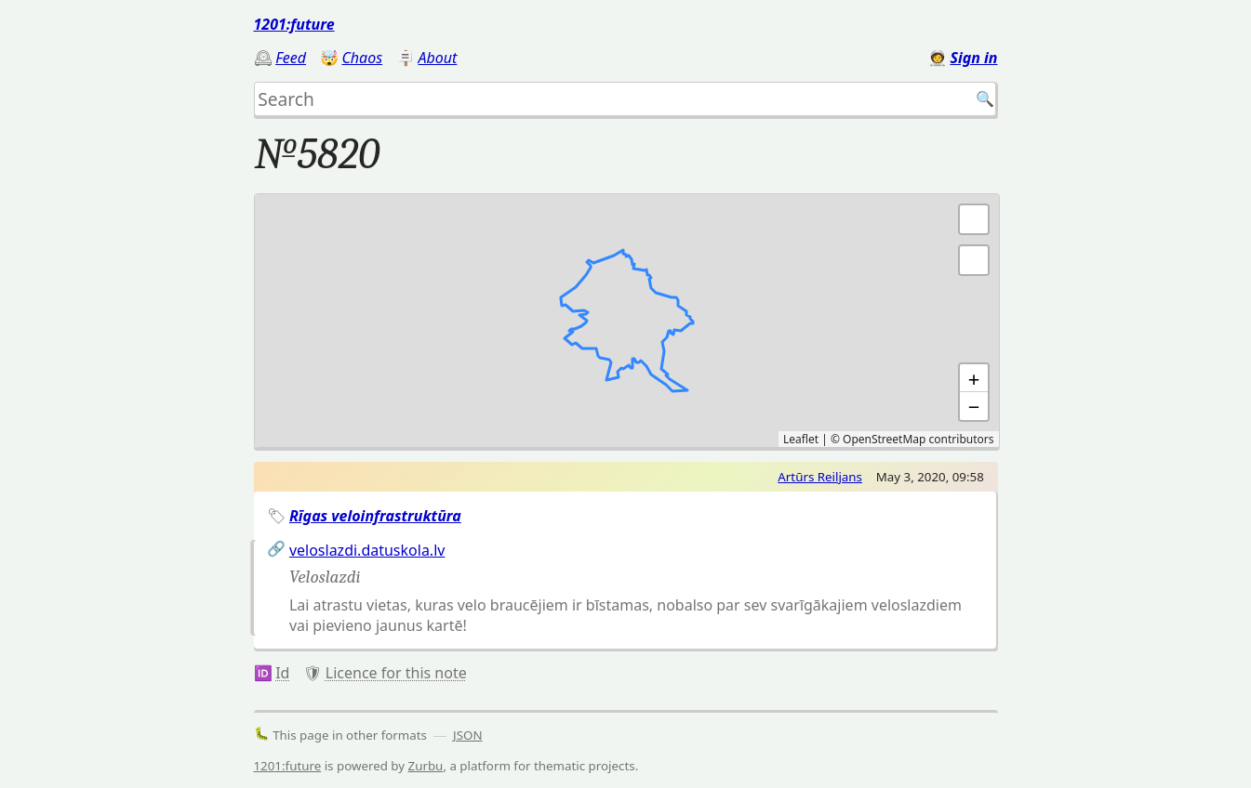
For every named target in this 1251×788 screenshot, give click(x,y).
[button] (974, 260)
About (438, 57)
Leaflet (800, 439)
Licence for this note (396, 673)
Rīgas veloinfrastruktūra (375, 516)
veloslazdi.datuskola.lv (367, 550)
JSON (468, 735)
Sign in (973, 57)
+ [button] (974, 378)
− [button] (974, 406)
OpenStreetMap (884, 439)
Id (282, 673)
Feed (290, 57)
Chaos (361, 57)
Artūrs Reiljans (820, 476)
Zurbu (426, 765)
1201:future (294, 24)
